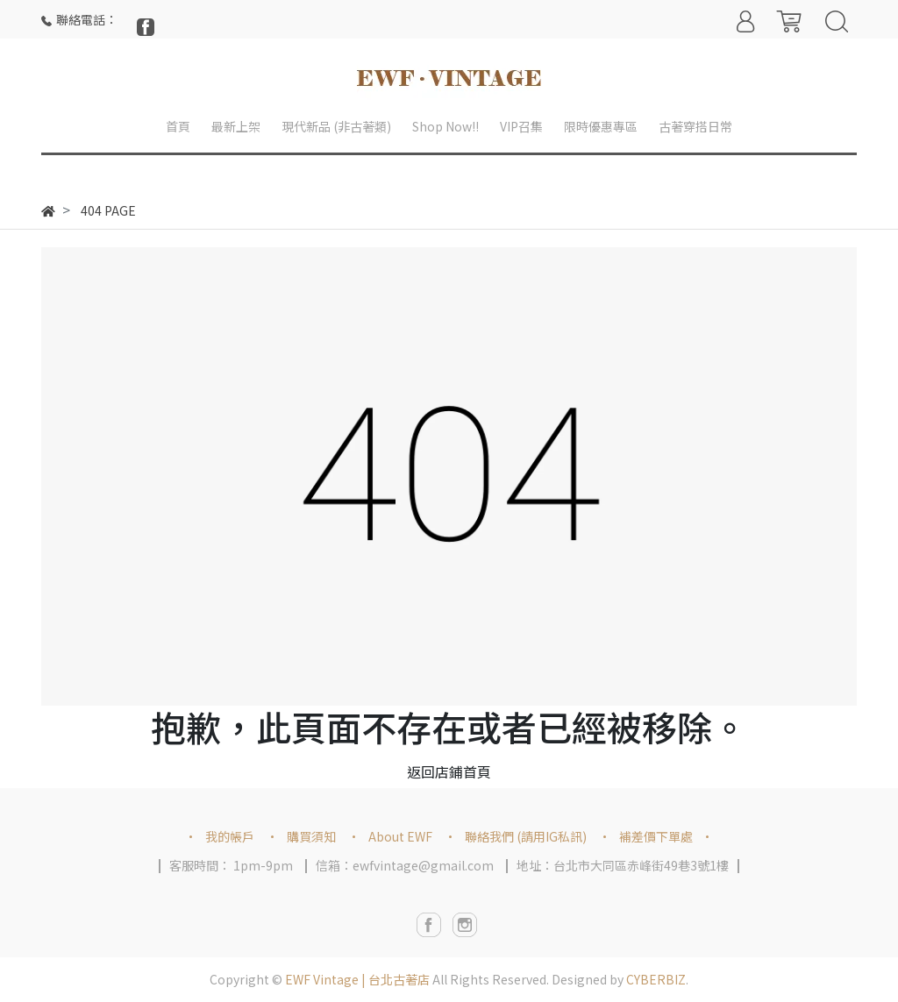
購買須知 (311, 836)
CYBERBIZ (656, 979)
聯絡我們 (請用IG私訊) (526, 836)
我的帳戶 (229, 836)
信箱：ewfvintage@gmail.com (405, 865)
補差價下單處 (656, 836)
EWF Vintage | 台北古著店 (357, 979)
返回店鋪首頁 (449, 771)
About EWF (400, 836)
